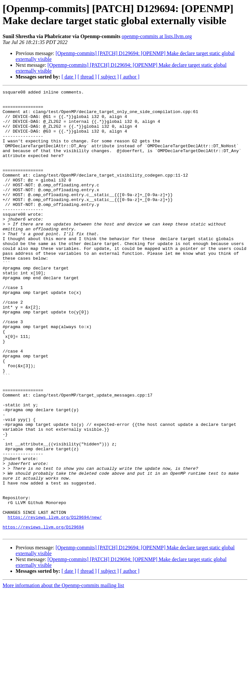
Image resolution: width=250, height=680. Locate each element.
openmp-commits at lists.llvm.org (157, 36)
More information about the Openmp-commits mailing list (63, 674)
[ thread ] (87, 77)
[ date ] (69, 77)
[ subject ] (108, 77)
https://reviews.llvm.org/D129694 (43, 615)
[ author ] (130, 77)
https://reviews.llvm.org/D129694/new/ (55, 603)
